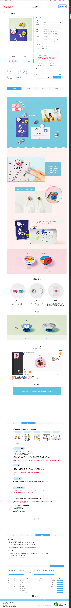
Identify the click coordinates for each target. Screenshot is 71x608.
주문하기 (57, 77)
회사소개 (27, 599)
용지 (37, 22)
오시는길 (43, 599)
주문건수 (37, 39)
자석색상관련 (22, 584)
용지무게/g (38, 24)
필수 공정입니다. (41, 51)
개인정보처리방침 (34, 599)
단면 (58, 51)
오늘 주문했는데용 (23, 588)
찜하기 (40, 77)
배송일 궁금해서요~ (23, 590)
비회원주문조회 (55, 0)
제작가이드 (24, 56)
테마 (37, 20)
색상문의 (21, 582)
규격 (37, 29)
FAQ (41, 599)
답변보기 (60, 580)
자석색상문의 (22, 580)
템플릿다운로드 (12, 56)
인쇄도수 (37, 26)
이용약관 (30, 599)
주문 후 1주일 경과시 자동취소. (8, 0)
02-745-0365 (5, 603)
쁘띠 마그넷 (13, 13)
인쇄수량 (37, 36)
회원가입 (60, 0)
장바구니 (49, 77)
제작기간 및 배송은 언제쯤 (24, 592)
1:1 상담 (39, 599)
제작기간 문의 (22, 586)
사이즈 (37, 31)
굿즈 (8, 13)
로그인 (50, 0)
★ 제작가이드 (64, 0)
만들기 (27, 61)
